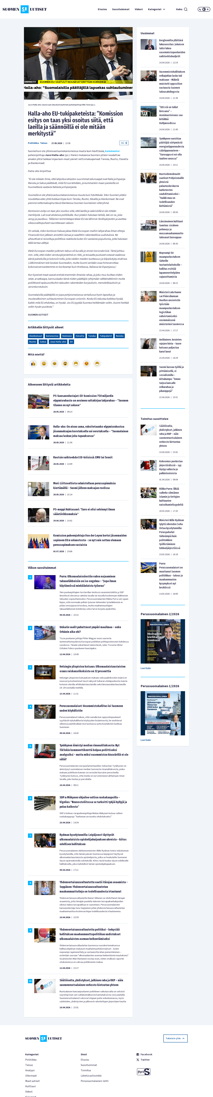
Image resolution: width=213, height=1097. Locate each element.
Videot (139, 9)
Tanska (92, 336)
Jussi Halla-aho (58, 341)
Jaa (124, 142)
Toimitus (86, 1070)
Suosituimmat (120, 9)
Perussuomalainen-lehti (94, 1081)
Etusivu (102, 9)
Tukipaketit (106, 336)
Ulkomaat (31, 1076)
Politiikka (33, 143)
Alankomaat (35, 336)
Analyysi (30, 1070)
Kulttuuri (30, 1086)
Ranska (119, 336)
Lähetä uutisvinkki (91, 1076)
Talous (43, 143)
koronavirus (52, 336)
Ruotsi (32, 341)
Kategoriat (157, 9)
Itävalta (80, 336)
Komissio (67, 336)
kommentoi (112, 151)
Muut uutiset (32, 1081)
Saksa (43, 341)
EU (71, 341)
